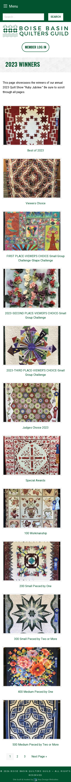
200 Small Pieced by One (35, 586)
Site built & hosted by (35, 779)
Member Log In (35, 47)
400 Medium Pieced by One (35, 691)
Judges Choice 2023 (35, 427)
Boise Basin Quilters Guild (31, 771)
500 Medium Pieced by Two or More (35, 744)
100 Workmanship (35, 533)
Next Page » (39, 756)
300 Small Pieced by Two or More (35, 639)
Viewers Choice (36, 203)
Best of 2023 (35, 150)
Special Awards (35, 480)
